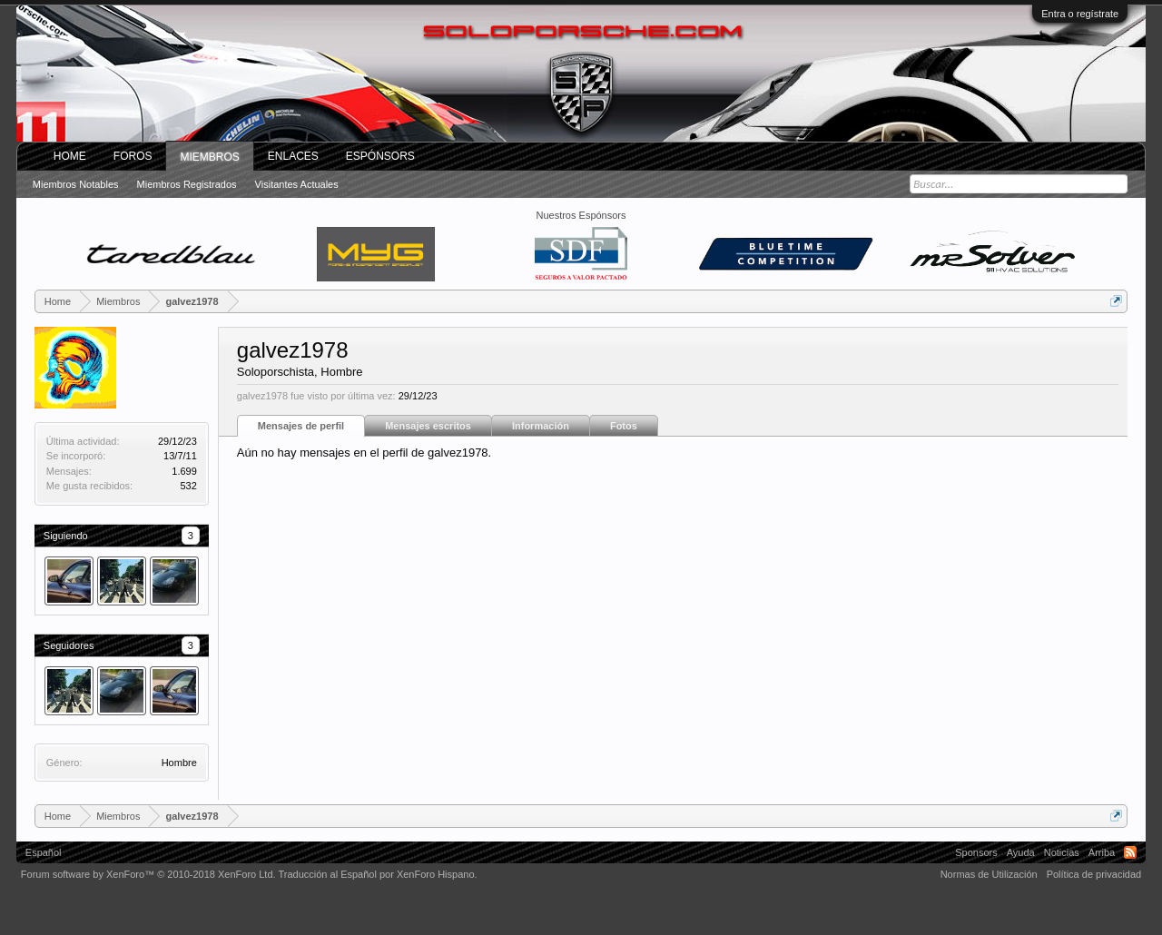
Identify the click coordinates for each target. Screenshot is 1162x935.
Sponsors (976, 852)
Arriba (1101, 852)
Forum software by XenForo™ (148, 874)
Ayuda (1021, 852)
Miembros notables (76, 184)
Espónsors (380, 156)
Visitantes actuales (297, 184)
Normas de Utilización (989, 874)
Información (540, 425)
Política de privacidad (1094, 874)
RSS (1130, 852)
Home (70, 156)
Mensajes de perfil (301, 425)
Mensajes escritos (428, 425)
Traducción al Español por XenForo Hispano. (377, 874)
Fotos (623, 425)
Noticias (1061, 852)
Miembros (209, 157)
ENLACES (293, 156)
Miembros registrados (187, 184)
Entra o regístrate (1079, 13)
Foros (133, 156)
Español (43, 852)
